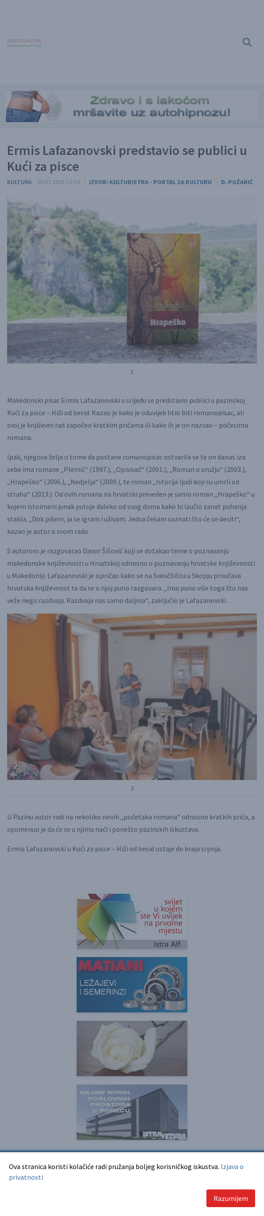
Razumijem (231, 1198)
